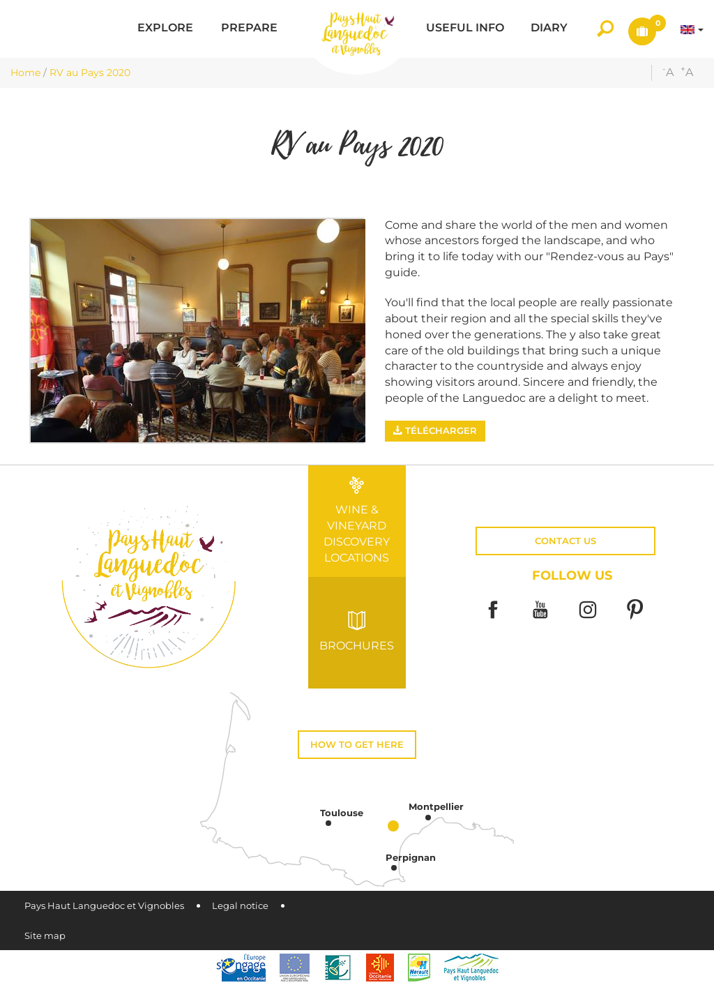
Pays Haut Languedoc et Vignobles (104, 906)
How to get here (357, 744)
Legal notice (240, 906)
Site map (45, 936)
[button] (165, 29)
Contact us (565, 541)
